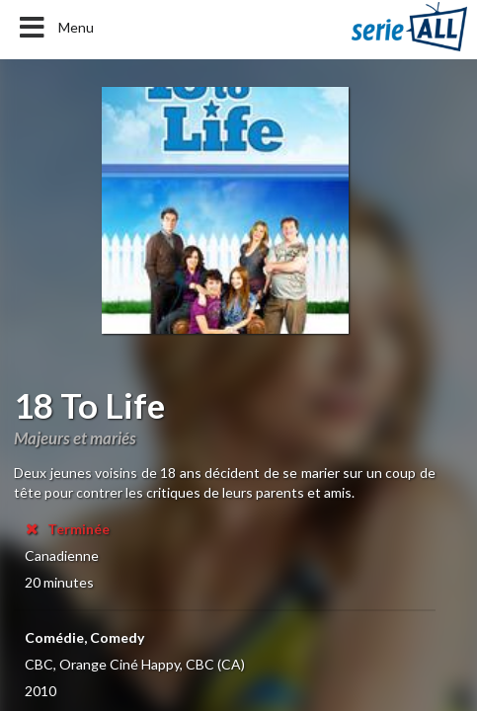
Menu (55, 27)
